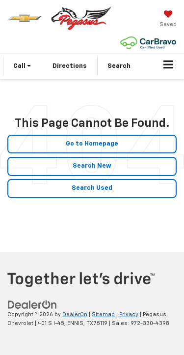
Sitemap (103, 314)
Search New (92, 166)
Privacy (128, 314)
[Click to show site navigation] (168, 66)
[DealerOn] (32, 304)
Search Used (92, 188)
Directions (70, 66)
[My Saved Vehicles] (168, 20)
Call (22, 66)
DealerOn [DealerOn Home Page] (74, 314)
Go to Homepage (92, 144)
